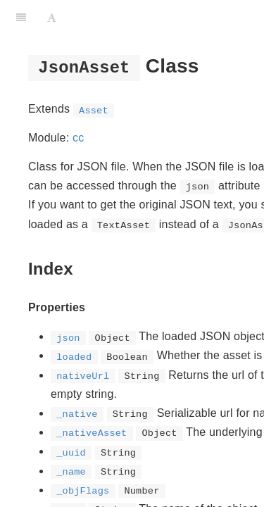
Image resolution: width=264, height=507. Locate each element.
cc (78, 138)
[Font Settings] (52, 17)
